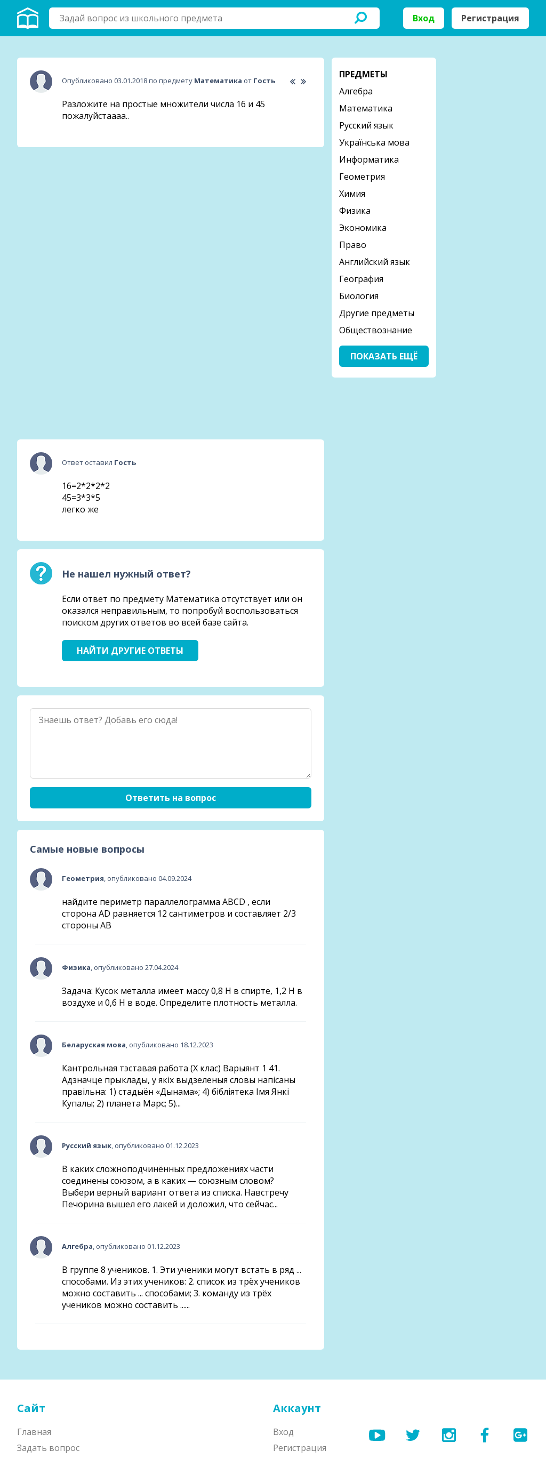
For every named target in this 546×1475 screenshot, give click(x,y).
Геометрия (362, 176)
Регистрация (490, 18)
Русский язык (366, 125)
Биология (359, 296)
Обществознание (375, 330)
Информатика (369, 159)
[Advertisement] (97, 222)
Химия (352, 193)
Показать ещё (383, 356)
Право (352, 245)
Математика (365, 108)
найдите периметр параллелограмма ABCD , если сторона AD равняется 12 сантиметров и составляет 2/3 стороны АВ (179, 913)
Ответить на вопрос (170, 798)
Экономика (363, 228)
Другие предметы (376, 313)
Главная (34, 1432)
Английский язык (374, 262)
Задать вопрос (48, 1448)
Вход (424, 18)
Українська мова (374, 142)
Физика (355, 211)
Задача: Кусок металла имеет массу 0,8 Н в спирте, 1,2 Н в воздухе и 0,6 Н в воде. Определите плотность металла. (182, 996)
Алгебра (356, 91)
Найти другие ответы (130, 650)
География (361, 279)
